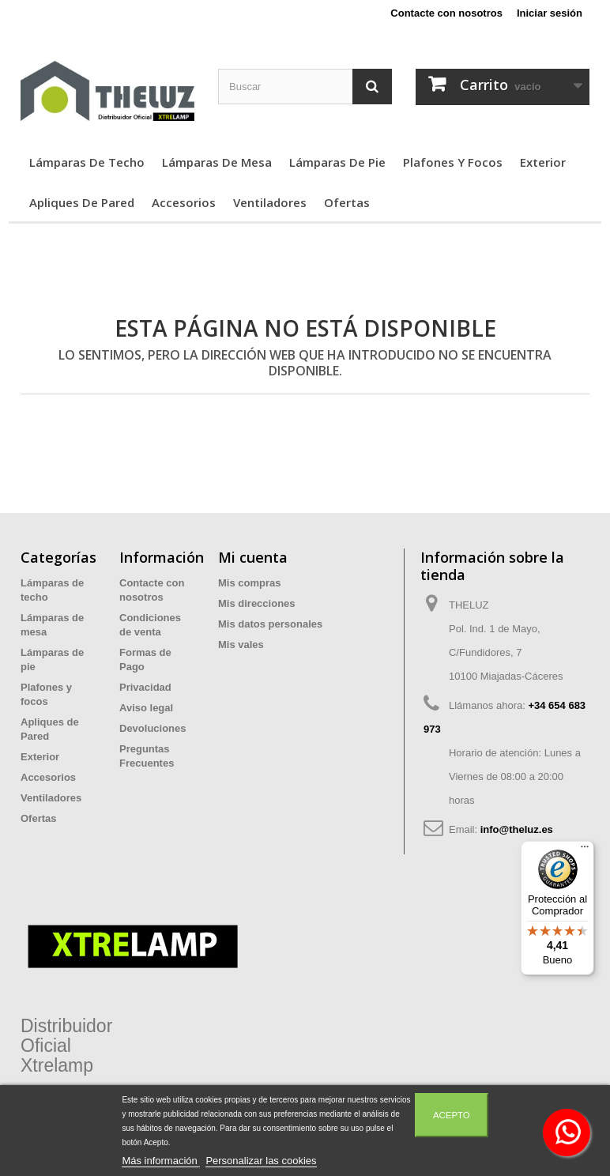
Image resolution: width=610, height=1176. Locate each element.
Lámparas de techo (87, 162)
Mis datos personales (270, 624)
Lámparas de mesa (217, 162)
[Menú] (584, 850)
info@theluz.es (516, 829)
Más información (161, 1161)
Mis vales (241, 644)
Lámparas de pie (337, 162)
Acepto (451, 1115)
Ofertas (347, 202)
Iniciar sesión (549, 13)
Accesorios (184, 202)
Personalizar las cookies (260, 1161)
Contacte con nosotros (446, 13)
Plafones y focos (453, 162)
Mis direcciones (257, 603)
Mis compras (249, 583)
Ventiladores (270, 202)
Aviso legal (146, 708)
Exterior (543, 162)
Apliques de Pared (81, 202)
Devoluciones (152, 728)
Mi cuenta (253, 557)
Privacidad (145, 687)
